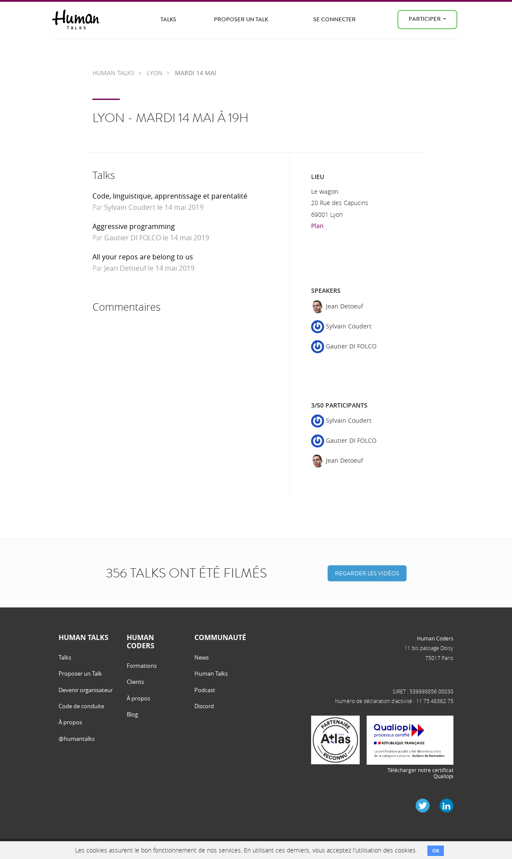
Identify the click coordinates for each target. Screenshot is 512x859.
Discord (204, 706)
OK (435, 850)
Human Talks (211, 673)
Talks (168, 19)
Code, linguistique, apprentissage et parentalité (169, 196)
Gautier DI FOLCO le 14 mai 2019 (156, 237)
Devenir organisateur (86, 690)
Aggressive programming (133, 226)
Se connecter (334, 19)
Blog (132, 714)
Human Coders (435, 638)
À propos (70, 722)
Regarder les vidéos (367, 573)
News (201, 657)
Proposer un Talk (241, 19)
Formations (142, 666)
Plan (317, 226)
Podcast (204, 690)
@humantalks (77, 739)
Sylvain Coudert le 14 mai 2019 (153, 207)
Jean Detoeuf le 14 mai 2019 (149, 268)
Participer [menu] (425, 19)
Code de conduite (81, 706)
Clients (135, 682)
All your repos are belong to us (142, 257)
